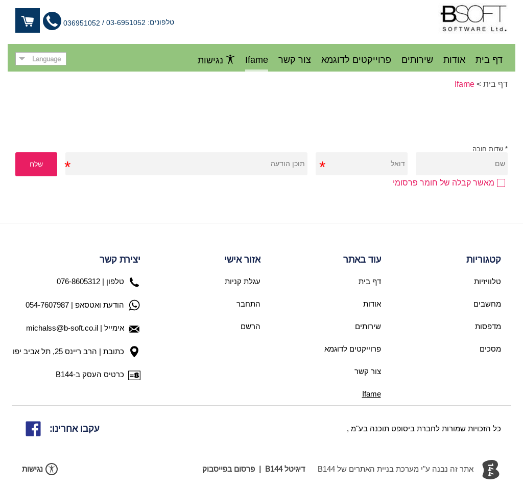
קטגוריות (483, 259)
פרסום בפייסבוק (228, 469)
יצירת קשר (120, 259)
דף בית (495, 84)
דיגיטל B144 (285, 469)
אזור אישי (242, 259)
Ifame (464, 84)
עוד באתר (362, 259)
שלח (36, 164)
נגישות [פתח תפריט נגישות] (216, 60)
